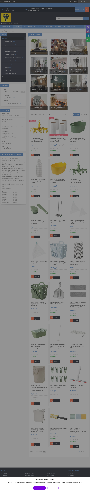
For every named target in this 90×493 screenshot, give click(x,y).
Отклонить (53, 488)
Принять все (39, 488)
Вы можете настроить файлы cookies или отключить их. (44, 484)
